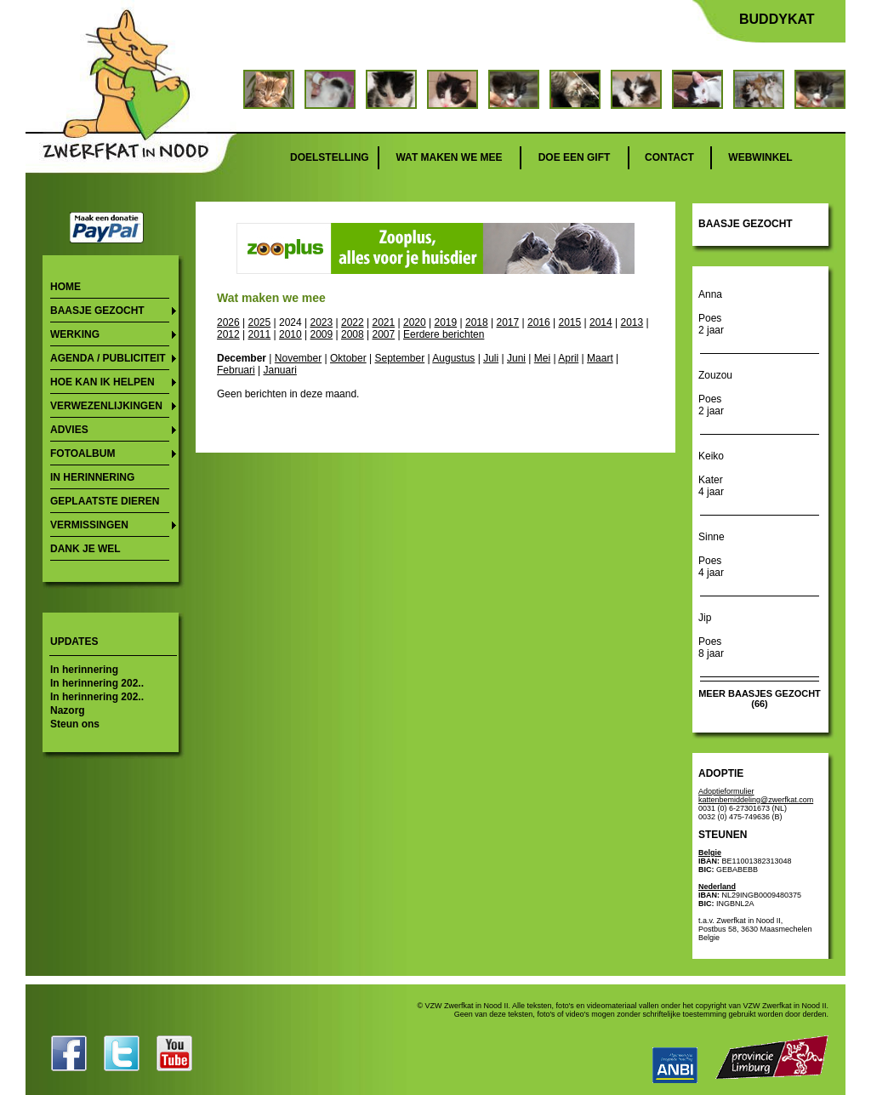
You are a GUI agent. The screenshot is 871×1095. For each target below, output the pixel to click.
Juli (490, 358)
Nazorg (67, 710)
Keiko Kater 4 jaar (711, 474)
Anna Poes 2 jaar (711, 312)
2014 (600, 322)
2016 (538, 322)
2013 (631, 322)
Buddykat (777, 19)
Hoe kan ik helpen (102, 382)
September (399, 358)
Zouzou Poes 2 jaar (715, 393)
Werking (75, 334)
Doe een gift (574, 157)
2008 (352, 334)
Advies (69, 430)
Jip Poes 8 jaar (711, 635)
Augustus (453, 358)
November (298, 358)
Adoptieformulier (726, 791)
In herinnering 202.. (97, 683)
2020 (414, 322)
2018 (476, 322)
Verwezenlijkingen (106, 406)
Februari (236, 370)
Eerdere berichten (443, 334)
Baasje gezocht (97, 311)
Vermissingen (89, 525)
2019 (445, 322)
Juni (516, 358)
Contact (669, 157)
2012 (228, 334)
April (568, 358)
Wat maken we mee (449, 157)
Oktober (348, 358)
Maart (600, 358)
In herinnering (92, 477)
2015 (569, 322)
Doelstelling (329, 157)
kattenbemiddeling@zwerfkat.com (755, 800)
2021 (383, 322)
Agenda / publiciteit (108, 358)
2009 (321, 334)
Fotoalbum (82, 453)
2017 (507, 322)
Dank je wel (85, 549)
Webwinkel (760, 157)
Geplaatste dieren (104, 501)
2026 (228, 322)
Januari (279, 370)
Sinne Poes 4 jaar (711, 555)
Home (65, 287)
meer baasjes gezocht (759, 693)
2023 (321, 322)
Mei (542, 358)
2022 (352, 322)
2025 (259, 322)
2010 (290, 334)
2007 (384, 334)
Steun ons (75, 724)
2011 (259, 334)
